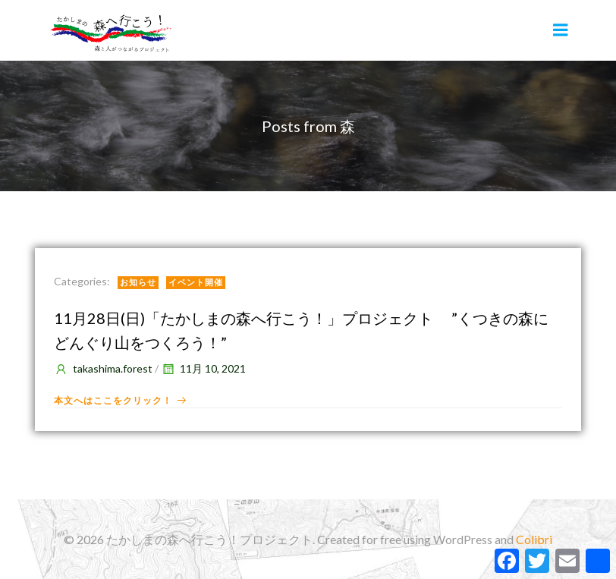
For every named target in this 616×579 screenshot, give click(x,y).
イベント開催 (195, 282)
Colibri (534, 539)
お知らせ (138, 282)
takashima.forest (103, 368)
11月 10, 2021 (203, 368)
